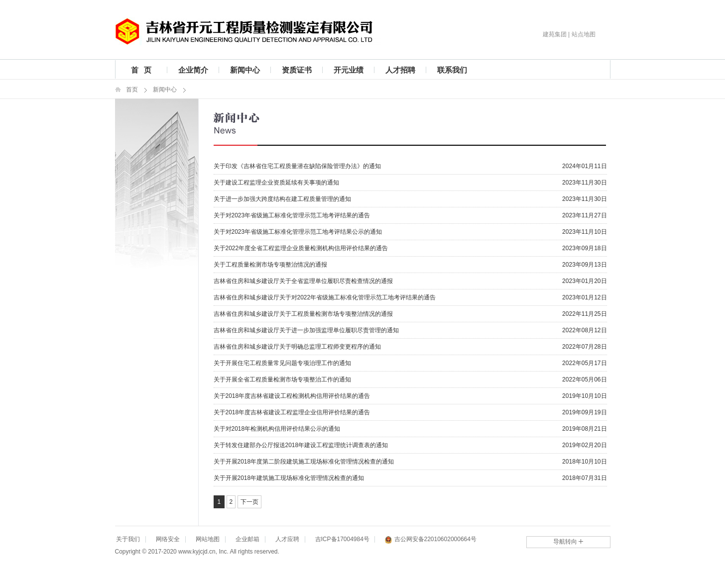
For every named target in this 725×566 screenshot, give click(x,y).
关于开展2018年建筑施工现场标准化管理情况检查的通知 (289, 477)
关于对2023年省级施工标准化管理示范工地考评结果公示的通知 (298, 231)
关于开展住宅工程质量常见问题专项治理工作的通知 (282, 363)
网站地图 (208, 539)
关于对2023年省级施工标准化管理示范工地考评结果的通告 (292, 215)
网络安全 (168, 539)
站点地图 (584, 34)
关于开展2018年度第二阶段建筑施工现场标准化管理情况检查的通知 (304, 461)
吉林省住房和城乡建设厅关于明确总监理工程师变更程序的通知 (297, 346)
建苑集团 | (556, 34)
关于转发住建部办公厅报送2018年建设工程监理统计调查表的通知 (301, 445)
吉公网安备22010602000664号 (431, 540)
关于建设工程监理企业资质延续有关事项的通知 (276, 182)
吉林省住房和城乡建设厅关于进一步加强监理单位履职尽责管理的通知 (306, 330)
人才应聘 (287, 539)
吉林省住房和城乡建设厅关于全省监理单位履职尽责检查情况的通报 (303, 281)
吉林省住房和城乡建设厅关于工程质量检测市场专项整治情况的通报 (303, 313)
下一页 (249, 501)
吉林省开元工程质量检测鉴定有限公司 (248, 31)
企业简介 (193, 70)
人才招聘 (400, 70)
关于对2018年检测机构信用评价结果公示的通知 (277, 428)
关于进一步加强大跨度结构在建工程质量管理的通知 (282, 198)
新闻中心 (245, 70)
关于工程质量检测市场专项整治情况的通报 (270, 264)
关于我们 (128, 539)
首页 (132, 90)
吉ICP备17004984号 (342, 539)
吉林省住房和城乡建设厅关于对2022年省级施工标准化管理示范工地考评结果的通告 (325, 297)
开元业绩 (348, 70)
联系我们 (452, 70)
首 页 (141, 70)
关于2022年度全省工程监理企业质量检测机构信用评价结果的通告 (301, 248)
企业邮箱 (247, 539)
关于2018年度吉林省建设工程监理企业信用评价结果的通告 (292, 412)
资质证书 (297, 70)
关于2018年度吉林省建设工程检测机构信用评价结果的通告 (292, 395)
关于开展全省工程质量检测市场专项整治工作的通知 (282, 379)
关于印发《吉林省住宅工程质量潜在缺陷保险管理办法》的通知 (297, 166)
